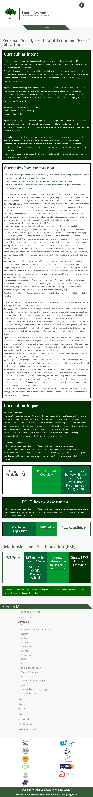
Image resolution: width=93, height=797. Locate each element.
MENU (46, 28)
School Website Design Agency (60, 794)
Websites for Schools (27, 794)
